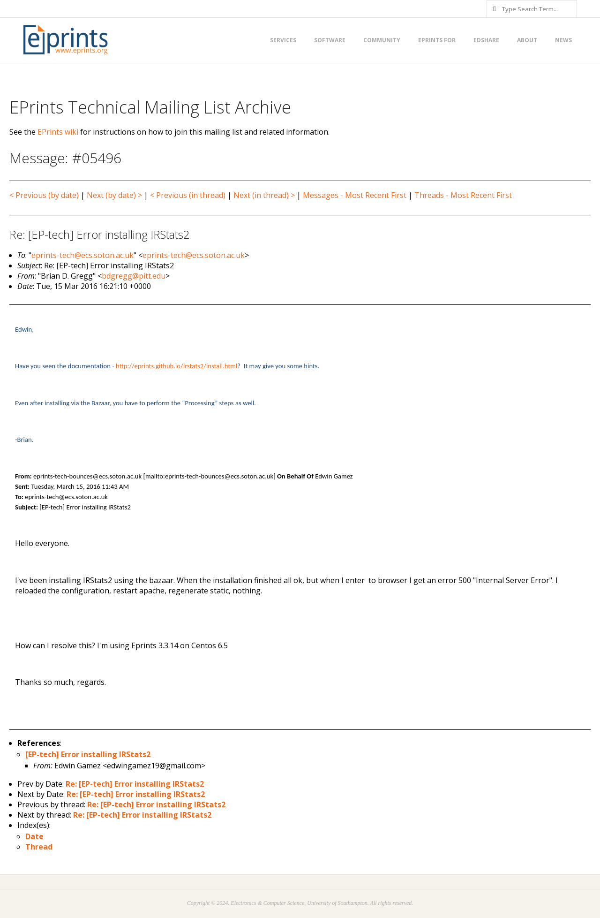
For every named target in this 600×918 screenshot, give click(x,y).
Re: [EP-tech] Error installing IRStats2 (135, 784)
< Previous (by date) (44, 195)
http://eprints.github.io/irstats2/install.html (176, 366)
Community (381, 40)
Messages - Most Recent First (354, 195)
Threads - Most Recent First (463, 195)
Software (329, 40)
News (563, 40)
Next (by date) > (114, 195)
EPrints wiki (58, 132)
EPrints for (437, 40)
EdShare (486, 40)
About (527, 40)
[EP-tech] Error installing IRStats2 (87, 754)
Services (283, 40)
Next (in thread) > (264, 195)
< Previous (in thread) (187, 195)
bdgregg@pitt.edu (133, 276)
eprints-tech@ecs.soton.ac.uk (82, 255)
